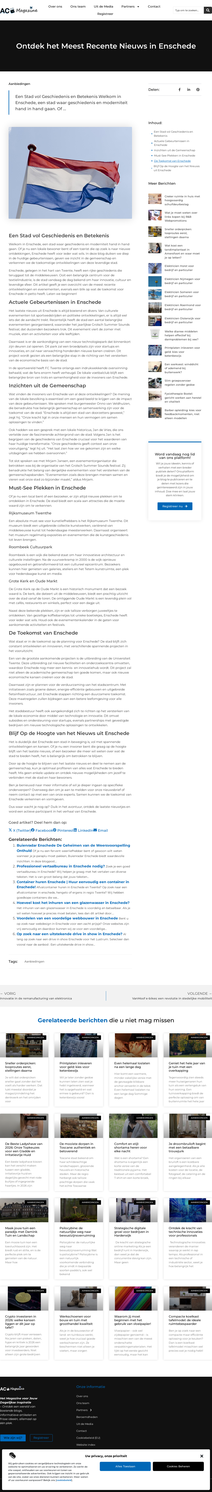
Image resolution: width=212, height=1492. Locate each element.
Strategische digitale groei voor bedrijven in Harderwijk (131, 1231)
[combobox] (188, 10)
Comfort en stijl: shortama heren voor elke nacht (130, 1147)
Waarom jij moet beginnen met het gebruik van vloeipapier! (132, 1320)
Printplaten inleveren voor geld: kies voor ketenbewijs (182, 351)
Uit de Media (103, 6)
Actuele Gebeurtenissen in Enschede (171, 143)
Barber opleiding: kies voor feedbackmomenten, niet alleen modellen (183, 414)
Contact (154, 6)
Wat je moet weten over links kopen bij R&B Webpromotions (181, 216)
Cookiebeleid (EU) (88, 1437)
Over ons (55, 6)
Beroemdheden (87, 1417)
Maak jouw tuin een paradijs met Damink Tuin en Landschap (21, 1231)
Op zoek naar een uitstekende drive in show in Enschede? (69, 934)
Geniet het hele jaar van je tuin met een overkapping (187, 1066)
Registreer (105, 14)
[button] (202, 1456)
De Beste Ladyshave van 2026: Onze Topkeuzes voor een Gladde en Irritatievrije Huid (23, 1149)
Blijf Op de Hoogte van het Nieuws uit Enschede (177, 168)
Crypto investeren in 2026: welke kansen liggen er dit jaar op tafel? (20, 1321)
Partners (130, 6)
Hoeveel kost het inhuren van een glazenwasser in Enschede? (73, 903)
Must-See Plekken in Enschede (174, 155)
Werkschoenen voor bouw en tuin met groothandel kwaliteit (76, 1320)
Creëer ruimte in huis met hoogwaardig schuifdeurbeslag (182, 200)
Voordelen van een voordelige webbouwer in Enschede (67, 918)
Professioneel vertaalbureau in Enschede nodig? (61, 866)
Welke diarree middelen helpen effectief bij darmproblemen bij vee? (181, 335)
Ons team (78, 6)
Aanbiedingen (19, 84)
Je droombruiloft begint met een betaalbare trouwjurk (187, 1147)
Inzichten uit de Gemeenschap (174, 150)
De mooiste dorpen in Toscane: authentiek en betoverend (77, 1147)
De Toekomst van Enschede (172, 160)
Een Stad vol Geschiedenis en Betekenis (173, 133)
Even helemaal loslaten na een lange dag (132, 1065)
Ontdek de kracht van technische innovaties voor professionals (186, 1231)
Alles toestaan (125, 1466)
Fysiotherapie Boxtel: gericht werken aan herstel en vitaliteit (183, 397)
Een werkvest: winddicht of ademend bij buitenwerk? (181, 368)
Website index (85, 1444)
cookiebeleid (64, 1480)
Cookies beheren (178, 1466)
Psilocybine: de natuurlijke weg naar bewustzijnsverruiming (77, 1231)
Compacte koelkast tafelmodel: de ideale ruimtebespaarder (185, 1320)
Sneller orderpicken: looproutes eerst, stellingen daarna (178, 233)
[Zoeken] (208, 10)
